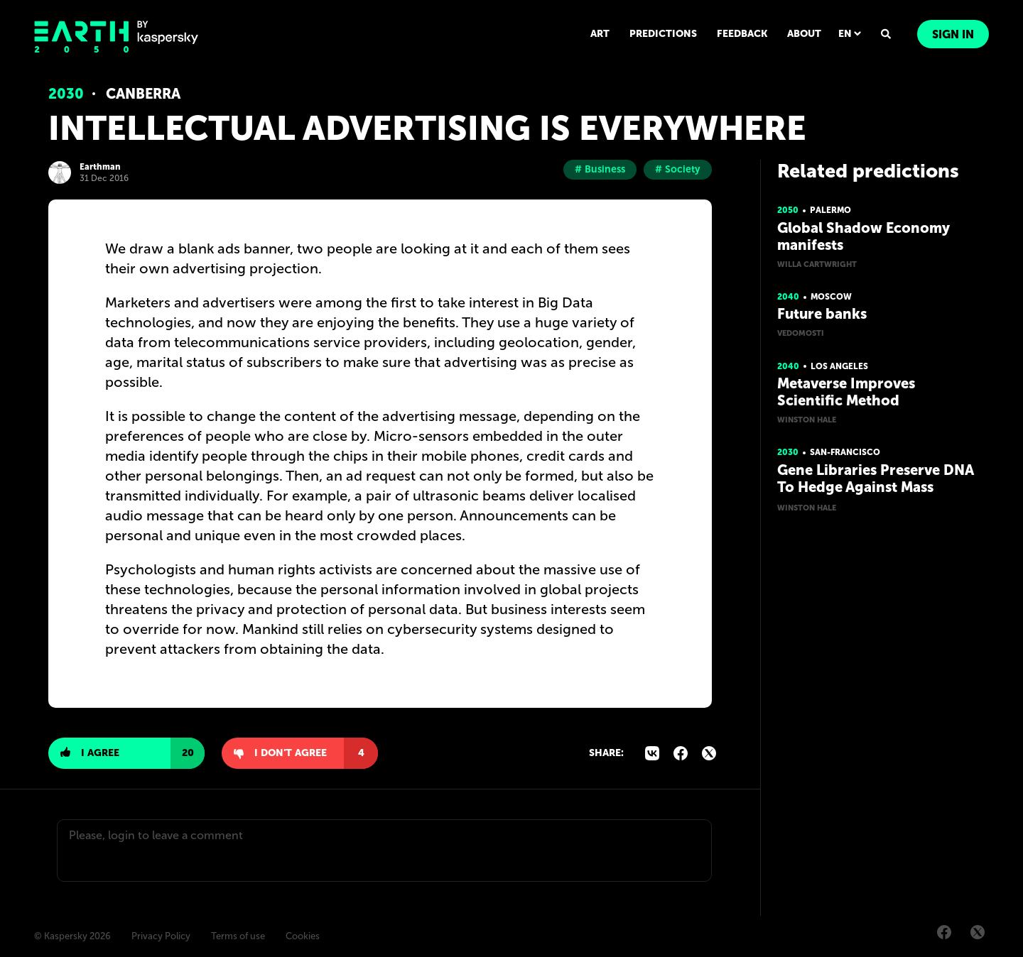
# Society (677, 169)
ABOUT (804, 34)
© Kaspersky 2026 (72, 936)
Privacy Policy (160, 936)
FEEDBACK (742, 34)
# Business (600, 169)
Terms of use (238, 936)
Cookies (303, 936)
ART (600, 34)
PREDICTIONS (663, 34)
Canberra (143, 93)
